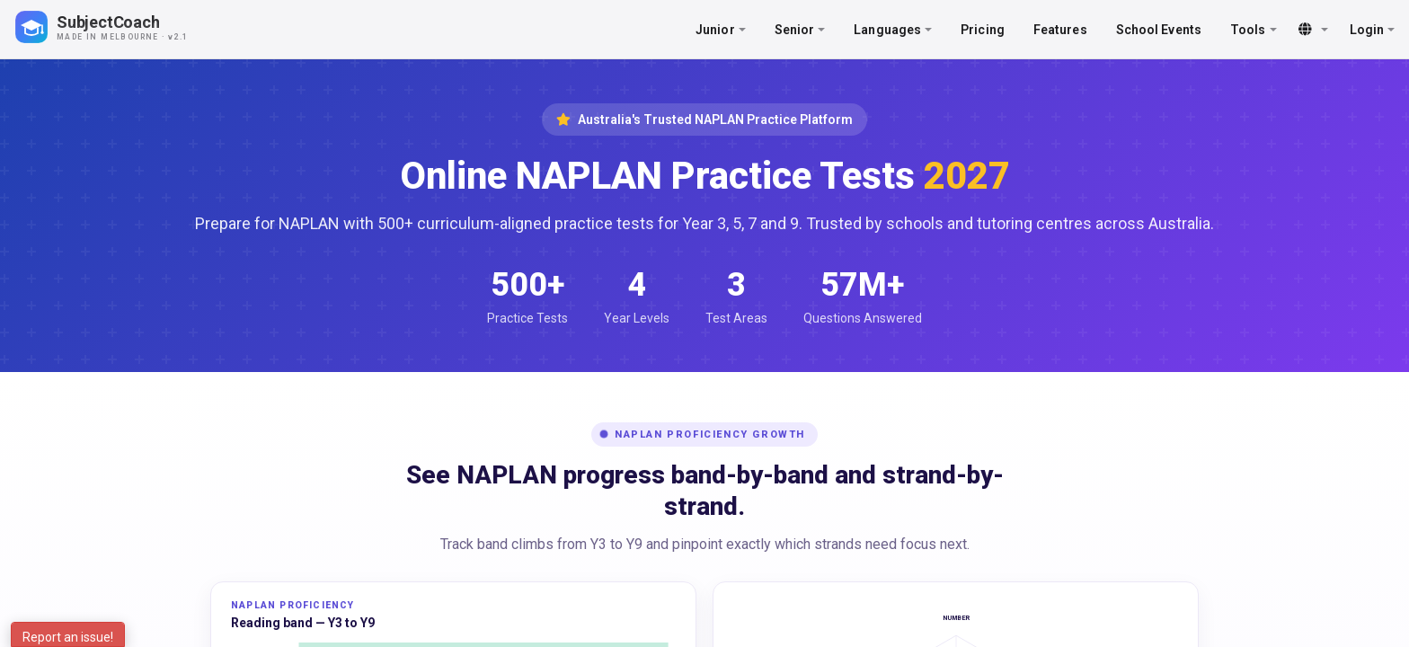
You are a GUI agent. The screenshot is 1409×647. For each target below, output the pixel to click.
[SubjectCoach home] (116, 27)
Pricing (983, 29)
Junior (721, 29)
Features (1060, 29)
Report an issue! (67, 637)
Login (1373, 29)
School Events (1158, 29)
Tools (1253, 29)
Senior (800, 29)
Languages (893, 29)
